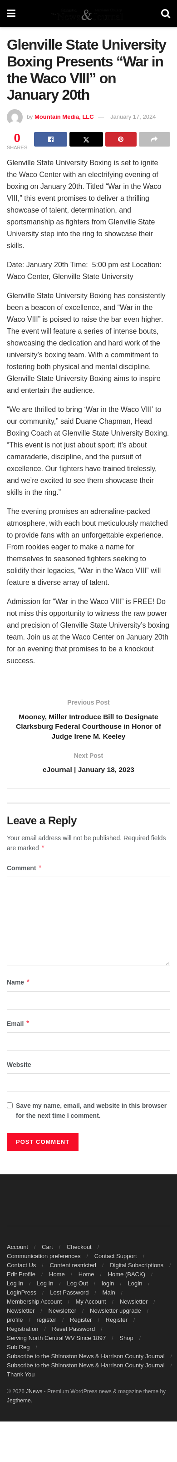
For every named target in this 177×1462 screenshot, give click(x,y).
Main (109, 1294)
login (108, 1285)
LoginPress (21, 1294)
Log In (15, 1285)
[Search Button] (165, 13)
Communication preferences (44, 1257)
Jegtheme (19, 1402)
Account (17, 1248)
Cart (47, 1248)
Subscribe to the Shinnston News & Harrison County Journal (86, 1358)
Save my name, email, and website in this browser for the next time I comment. (91, 1112)
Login (135, 1285)
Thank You (20, 1376)
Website (19, 1066)
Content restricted (72, 1267)
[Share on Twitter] (86, 139)
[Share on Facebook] (50, 139)
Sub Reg (18, 1348)
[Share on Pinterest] (121, 139)
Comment (24, 870)
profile (15, 1321)
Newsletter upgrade (115, 1312)
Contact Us (21, 1267)
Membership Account (34, 1303)
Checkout (79, 1248)
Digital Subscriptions (136, 1267)
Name (18, 985)
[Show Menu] (11, 13)
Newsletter (134, 1303)
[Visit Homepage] (88, 14)
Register (81, 1321)
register (46, 1321)
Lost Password (69, 1294)
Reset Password (73, 1330)
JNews (34, 1393)
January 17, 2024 (133, 116)
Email (18, 1025)
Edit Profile (21, 1276)
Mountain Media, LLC (64, 116)
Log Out (77, 1285)
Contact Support (115, 1257)
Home (57, 1276)
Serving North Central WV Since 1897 (56, 1339)
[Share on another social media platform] (154, 139)
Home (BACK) (126, 1276)
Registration (22, 1330)
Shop (126, 1339)
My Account (91, 1303)
